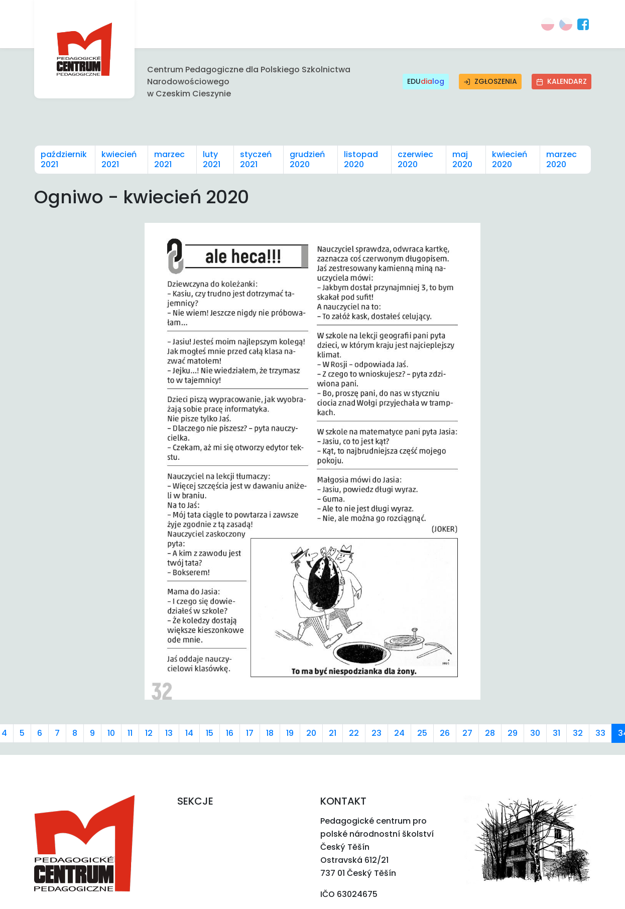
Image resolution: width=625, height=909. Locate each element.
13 (169, 733)
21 (332, 733)
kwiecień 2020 (509, 159)
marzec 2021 (169, 159)
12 (149, 733)
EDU (425, 81)
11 (130, 733)
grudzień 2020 (307, 159)
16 (229, 733)
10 (111, 733)
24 (399, 733)
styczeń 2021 (256, 159)
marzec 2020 (561, 159)
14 (189, 733)
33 (600, 733)
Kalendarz (561, 81)
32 (578, 733)
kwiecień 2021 (119, 159)
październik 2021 (64, 159)
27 (467, 733)
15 (209, 733)
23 (376, 733)
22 (354, 733)
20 (311, 733)
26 (445, 733)
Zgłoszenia (490, 81)
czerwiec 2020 (415, 159)
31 (556, 733)
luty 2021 (211, 159)
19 (290, 733)
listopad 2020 (361, 159)
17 (250, 733)
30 (535, 733)
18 (270, 733)
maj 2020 (462, 159)
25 (422, 733)
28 (490, 733)
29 (513, 733)
